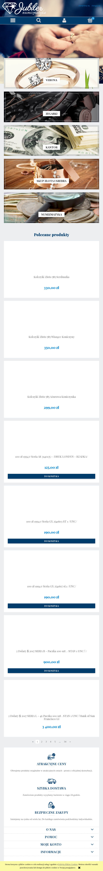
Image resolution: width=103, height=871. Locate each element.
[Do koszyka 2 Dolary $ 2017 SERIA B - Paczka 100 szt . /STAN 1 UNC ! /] (51, 670)
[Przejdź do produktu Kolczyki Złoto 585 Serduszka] (51, 259)
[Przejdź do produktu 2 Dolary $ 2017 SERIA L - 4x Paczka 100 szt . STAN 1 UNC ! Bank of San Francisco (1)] (51, 698)
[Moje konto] (64, 20)
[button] (13, 20)
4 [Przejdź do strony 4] (50, 741)
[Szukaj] (39, 20)
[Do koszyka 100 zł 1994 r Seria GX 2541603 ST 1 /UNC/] (51, 541)
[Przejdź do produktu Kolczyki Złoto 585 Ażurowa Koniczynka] (51, 379)
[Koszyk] (90, 20)
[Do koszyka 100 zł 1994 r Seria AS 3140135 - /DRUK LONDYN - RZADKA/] (51, 476)
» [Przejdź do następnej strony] (70, 741)
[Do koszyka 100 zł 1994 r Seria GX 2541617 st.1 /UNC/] (51, 605)
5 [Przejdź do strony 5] (55, 741)
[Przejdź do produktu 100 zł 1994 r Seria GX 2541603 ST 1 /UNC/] (51, 503)
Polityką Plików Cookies (67, 864)
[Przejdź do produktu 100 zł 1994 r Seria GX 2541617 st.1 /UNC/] (51, 568)
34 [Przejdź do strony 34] (65, 741)
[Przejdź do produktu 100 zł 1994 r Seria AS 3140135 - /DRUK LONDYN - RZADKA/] (51, 439)
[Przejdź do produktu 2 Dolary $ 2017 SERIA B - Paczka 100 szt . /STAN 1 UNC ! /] (51, 633)
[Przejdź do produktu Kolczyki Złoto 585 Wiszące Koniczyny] (51, 319)
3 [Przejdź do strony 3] (46, 741)
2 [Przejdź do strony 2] (41, 741)
